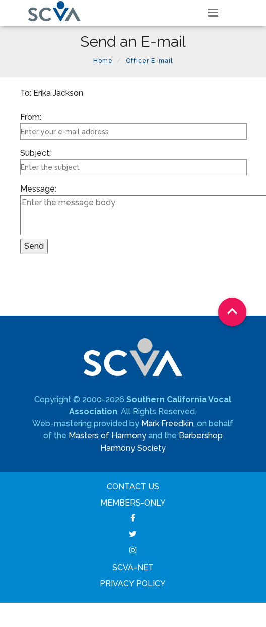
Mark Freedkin (167, 423)
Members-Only (133, 503)
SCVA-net (133, 567)
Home (103, 61)
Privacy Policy (133, 583)
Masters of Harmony (107, 436)
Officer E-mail (149, 61)
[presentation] (96, 285)
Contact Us (133, 486)
